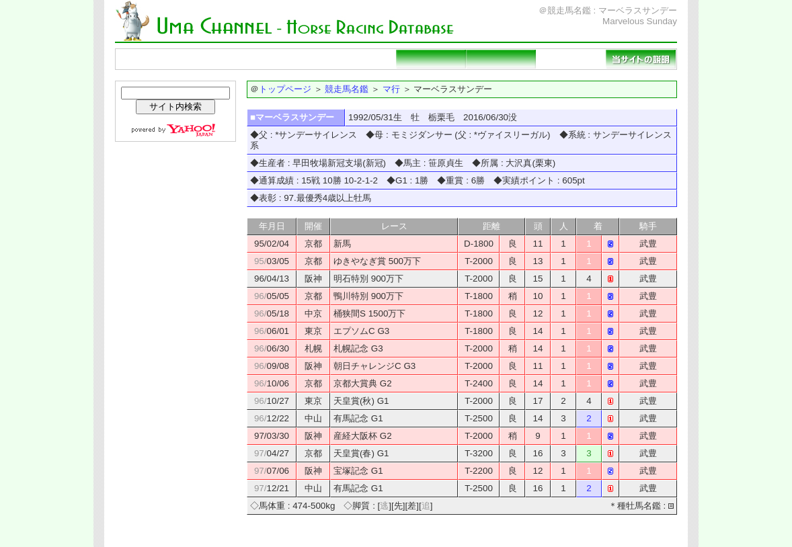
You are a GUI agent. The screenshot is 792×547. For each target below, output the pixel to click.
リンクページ (571, 59)
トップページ (151, 59)
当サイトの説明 (641, 59)
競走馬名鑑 (221, 59)
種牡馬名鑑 (291, 59)
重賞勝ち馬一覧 (361, 59)
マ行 (391, 89)
